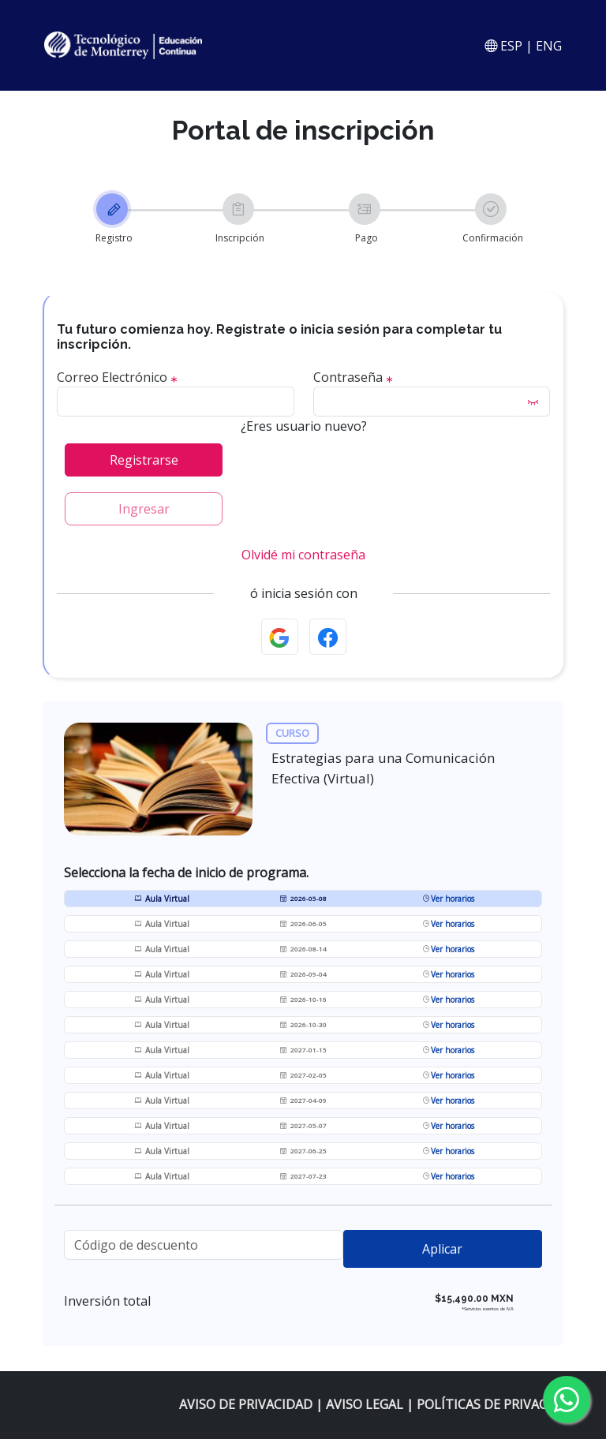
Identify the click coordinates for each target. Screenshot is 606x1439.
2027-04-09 (303, 1101)
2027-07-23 (303, 1177)
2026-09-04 (303, 975)
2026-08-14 (303, 950)
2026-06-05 (303, 925)
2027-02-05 (303, 1076)
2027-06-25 (303, 1152)
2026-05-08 (303, 899)
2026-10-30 (303, 1026)
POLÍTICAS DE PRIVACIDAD (497, 1404)
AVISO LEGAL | (371, 1404)
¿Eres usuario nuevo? (304, 428)
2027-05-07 (303, 1127)
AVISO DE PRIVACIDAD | (252, 1404)
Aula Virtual (161, 900)
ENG (549, 45)
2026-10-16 (303, 1000)
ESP (509, 45)
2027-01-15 (303, 1051)
